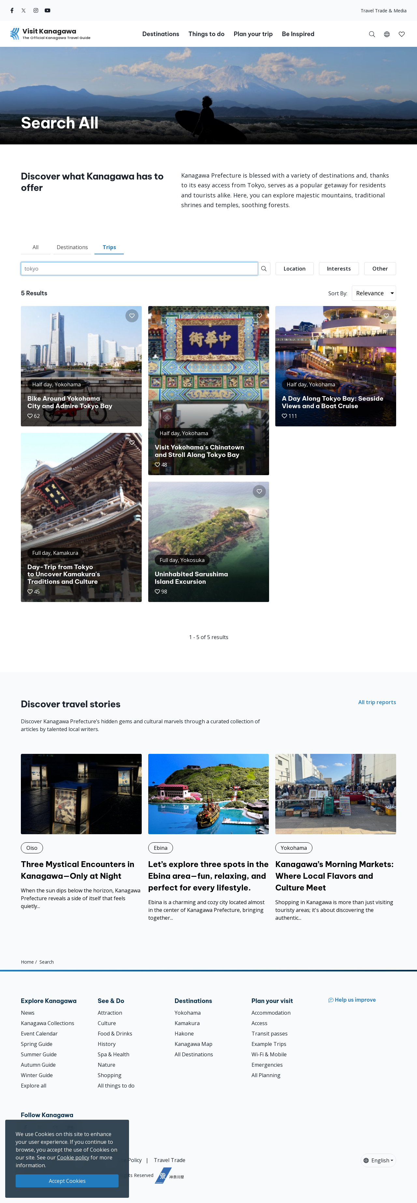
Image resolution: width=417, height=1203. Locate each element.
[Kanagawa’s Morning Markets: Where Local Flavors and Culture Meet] (335, 838)
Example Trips (269, 1044)
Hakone (184, 1033)
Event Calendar (39, 1033)
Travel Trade (169, 1160)
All (35, 247)
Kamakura (187, 1023)
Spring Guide (36, 1044)
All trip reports (377, 702)
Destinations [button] (160, 34)
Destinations (72, 247)
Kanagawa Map (193, 1044)
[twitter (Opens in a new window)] (23, 10)
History (107, 1044)
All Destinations (194, 1054)
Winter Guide (37, 1075)
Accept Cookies (67, 1180)
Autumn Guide (38, 1064)
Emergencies (267, 1064)
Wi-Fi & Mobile (269, 1054)
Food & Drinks (115, 1033)
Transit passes (270, 1033)
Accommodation (271, 1012)
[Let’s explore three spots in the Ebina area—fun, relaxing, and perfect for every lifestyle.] (208, 838)
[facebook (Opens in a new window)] (12, 10)
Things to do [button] (206, 34)
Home (27, 962)
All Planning (266, 1075)
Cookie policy (73, 1157)
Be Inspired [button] (298, 34)
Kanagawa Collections (47, 1023)
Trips (109, 247)
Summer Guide (39, 1054)
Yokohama (188, 1012)
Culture (107, 1023)
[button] (387, 34)
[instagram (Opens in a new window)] (36, 10)
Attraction (110, 1012)
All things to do (116, 1085)
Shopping (110, 1075)
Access (259, 1023)
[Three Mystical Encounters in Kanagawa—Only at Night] (81, 832)
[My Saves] (401, 34)
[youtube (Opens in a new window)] (47, 10)
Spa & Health (113, 1054)
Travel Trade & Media (384, 10)
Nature (106, 1064)
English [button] (376, 1160)
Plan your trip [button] (253, 34)
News (28, 1012)
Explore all (33, 1085)
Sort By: (337, 293)
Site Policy (129, 1160)
